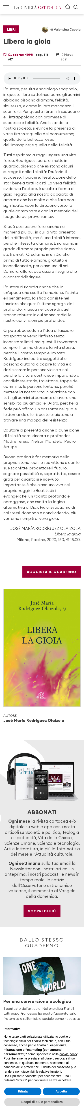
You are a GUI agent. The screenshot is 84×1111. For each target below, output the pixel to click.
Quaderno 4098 (20, 55)
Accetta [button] (61, 1091)
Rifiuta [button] (23, 1091)
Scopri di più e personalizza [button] (41, 1102)
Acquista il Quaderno (51, 572)
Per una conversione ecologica (37, 1001)
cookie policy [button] (68, 1054)
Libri (11, 29)
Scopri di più (42, 911)
